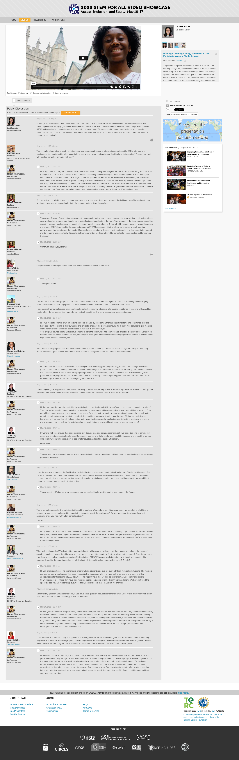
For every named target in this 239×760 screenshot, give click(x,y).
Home (13, 20)
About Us (87, 708)
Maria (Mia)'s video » (15, 558)
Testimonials (52, 711)
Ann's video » (12, 480)
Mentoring (24, 93)
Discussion (21, 101)
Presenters (39, 20)
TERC (199, 711)
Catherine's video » (14, 356)
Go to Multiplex (71, 113)
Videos (24, 20)
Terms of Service (91, 711)
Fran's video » (12, 311)
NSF (213, 711)
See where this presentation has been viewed (192, 131)
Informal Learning (61, 93)
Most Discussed (17, 708)
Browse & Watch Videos (21, 704)
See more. (183, 692)
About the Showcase (56, 704)
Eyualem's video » (14, 517)
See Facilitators (17, 714)
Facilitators (58, 20)
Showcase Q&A (54, 708)
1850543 (179, 61)
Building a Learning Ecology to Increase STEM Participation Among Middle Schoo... (186, 55)
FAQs (85, 704)
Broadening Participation (42, 93)
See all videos (170, 208)
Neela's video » (13, 273)
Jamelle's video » (13, 645)
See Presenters (17, 711)
